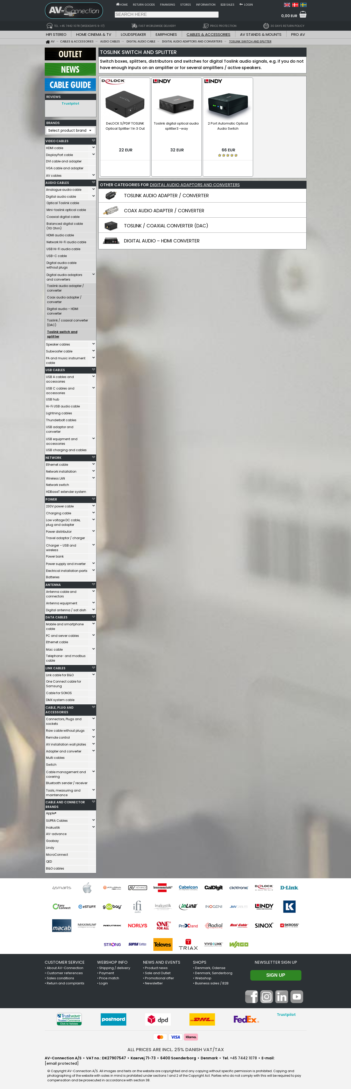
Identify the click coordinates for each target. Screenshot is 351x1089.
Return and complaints (65, 982)
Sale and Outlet (158, 971)
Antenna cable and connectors (61, 592)
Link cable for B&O (60, 674)
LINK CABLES (55, 667)
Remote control (58, 736)
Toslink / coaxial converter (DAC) (67, 321)
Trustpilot (70, 103)
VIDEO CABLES (57, 140)
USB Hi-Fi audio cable (63, 248)
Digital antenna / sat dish (66, 609)
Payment (106, 971)
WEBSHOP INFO (112, 961)
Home (123, 5)
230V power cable (60, 505)
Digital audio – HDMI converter (62, 309)
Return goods (144, 5)
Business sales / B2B (212, 982)
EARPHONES (166, 34)
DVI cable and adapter (64, 160)
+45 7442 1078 (243, 1056)
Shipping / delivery (114, 966)
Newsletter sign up (276, 961)
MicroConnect (57, 853)
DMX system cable (60, 698)
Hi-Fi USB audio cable (63, 405)
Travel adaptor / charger (65, 537)
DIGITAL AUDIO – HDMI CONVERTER (162, 234)
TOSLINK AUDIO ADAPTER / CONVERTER (166, 189)
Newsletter (154, 982)
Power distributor (59, 530)
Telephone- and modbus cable (66, 656)
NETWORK (53, 456)
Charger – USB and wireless (61, 546)
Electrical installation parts (66, 569)
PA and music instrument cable (65, 359)
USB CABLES (55, 368)
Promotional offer (159, 976)
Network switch (57, 483)
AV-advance (56, 832)
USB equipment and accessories (61, 440)
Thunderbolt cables (61, 419)
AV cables (54, 174)
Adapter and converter (63, 750)
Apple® (51, 812)
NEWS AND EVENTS (161, 961)
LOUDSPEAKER (133, 34)
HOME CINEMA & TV (93, 34)
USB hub (52, 398)
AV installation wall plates (66, 743)
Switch (51, 763)
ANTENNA (53, 583)
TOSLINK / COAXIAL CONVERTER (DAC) (166, 219)
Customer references (65, 971)
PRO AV (298, 34)
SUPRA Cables (57, 819)
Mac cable (54, 648)
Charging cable (58, 512)
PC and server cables (62, 634)
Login (248, 5)
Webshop (203, 976)
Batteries (53, 576)
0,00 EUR (289, 15)
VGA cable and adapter (64, 167)
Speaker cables (58, 343)
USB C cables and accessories (60, 389)
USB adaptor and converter (59, 428)
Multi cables (55, 756)
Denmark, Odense (210, 966)
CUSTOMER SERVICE (65, 961)
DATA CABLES (56, 616)
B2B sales (227, 5)
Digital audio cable (61, 195)
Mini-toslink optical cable (66, 208)
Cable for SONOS (59, 692)
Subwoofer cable (59, 350)
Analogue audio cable (63, 188)
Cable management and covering (66, 773)
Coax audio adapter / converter (64, 298)
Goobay (52, 839)
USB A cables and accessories (60, 377)
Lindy (50, 846)
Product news (156, 966)
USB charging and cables (66, 449)
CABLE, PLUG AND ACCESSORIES (60, 708)
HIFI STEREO (56, 34)
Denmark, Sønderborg (213, 971)
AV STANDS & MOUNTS (260, 34)
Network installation (61, 470)
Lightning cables (59, 412)
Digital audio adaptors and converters (64, 275)
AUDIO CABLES (57, 181)
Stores (185, 5)
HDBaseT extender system (66, 490)
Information (206, 5)
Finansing (167, 5)
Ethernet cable (57, 463)
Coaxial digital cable (63, 215)
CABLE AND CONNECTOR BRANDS (65, 803)
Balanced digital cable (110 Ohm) (65, 224)
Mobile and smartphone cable (65, 625)
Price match (109, 976)
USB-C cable (57, 254)
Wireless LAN (55, 477)
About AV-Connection (65, 966)
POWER (51, 498)
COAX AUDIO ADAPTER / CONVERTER (164, 204)
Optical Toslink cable (63, 201)
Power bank (55, 555)
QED (49, 860)
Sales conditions (60, 976)
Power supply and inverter (66, 562)
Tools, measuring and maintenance (63, 791)
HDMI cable (54, 147)
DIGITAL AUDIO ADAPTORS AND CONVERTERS (195, 179)
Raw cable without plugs (65, 729)
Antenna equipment (61, 602)
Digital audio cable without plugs (61, 263)
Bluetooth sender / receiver (66, 782)
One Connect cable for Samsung (63, 682)
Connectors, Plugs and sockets (64, 720)
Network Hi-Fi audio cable (66, 241)
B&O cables (55, 867)
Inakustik (53, 826)
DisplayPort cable (59, 153)
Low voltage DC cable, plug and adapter (63, 521)
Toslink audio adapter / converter (65, 286)
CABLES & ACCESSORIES (208, 34)
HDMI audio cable (60, 234)
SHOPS (199, 961)
